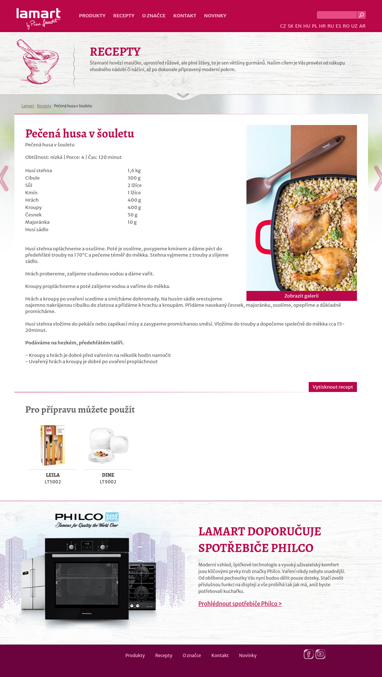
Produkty (92, 16)
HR (322, 26)
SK (291, 26)
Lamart (39, 18)
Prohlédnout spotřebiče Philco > (240, 603)
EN (298, 26)
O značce (154, 16)
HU (306, 26)
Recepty (123, 16)
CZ (283, 26)
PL (315, 26)
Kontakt (184, 16)
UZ (354, 26)
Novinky (215, 16)
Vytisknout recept (332, 387)
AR (362, 26)
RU (330, 26)
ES (338, 26)
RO (346, 26)
